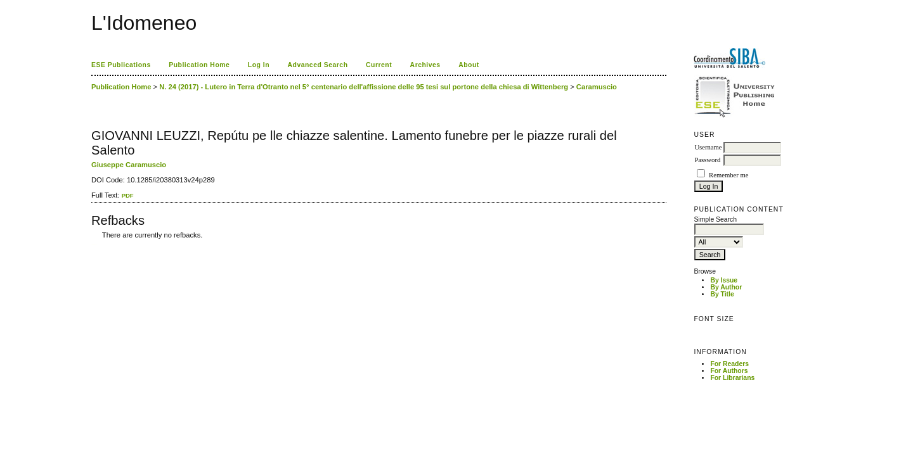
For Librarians (732, 377)
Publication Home (199, 64)
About (468, 64)
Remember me (728, 175)
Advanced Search (318, 64)
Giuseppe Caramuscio (128, 164)
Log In (258, 64)
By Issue (723, 280)
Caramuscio (596, 87)
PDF (128, 195)
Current (379, 64)
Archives (425, 64)
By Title (722, 294)
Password (707, 159)
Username (708, 147)
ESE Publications (121, 64)
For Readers (729, 363)
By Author (726, 287)
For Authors (729, 370)
